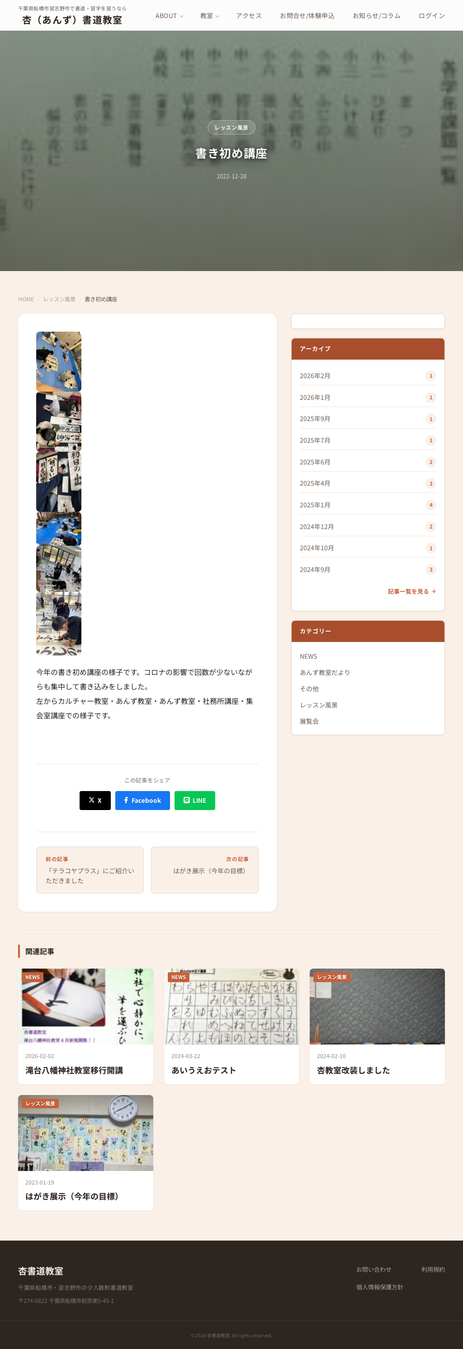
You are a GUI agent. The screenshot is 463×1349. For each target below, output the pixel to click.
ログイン (432, 15)
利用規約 (433, 1269)
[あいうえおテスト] (231, 1026)
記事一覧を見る (412, 591)
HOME (26, 299)
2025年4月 (315, 482)
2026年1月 (315, 397)
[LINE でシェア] (195, 800)
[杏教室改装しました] (377, 1026)
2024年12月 (317, 526)
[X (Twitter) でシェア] (95, 800)
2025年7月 (315, 440)
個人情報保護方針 (379, 1287)
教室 (206, 15)
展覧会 (309, 721)
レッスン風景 (231, 127)
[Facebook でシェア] (142, 800)
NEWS (308, 655)
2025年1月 (315, 504)
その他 (309, 688)
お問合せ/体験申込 (307, 15)
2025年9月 (315, 418)
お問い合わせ (374, 1269)
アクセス (249, 15)
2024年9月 (315, 569)
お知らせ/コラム (377, 15)
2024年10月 (317, 547)
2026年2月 (315, 375)
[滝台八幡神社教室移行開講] (85, 1026)
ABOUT (166, 15)
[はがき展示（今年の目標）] (85, 1152)
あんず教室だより (325, 672)
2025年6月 (315, 461)
